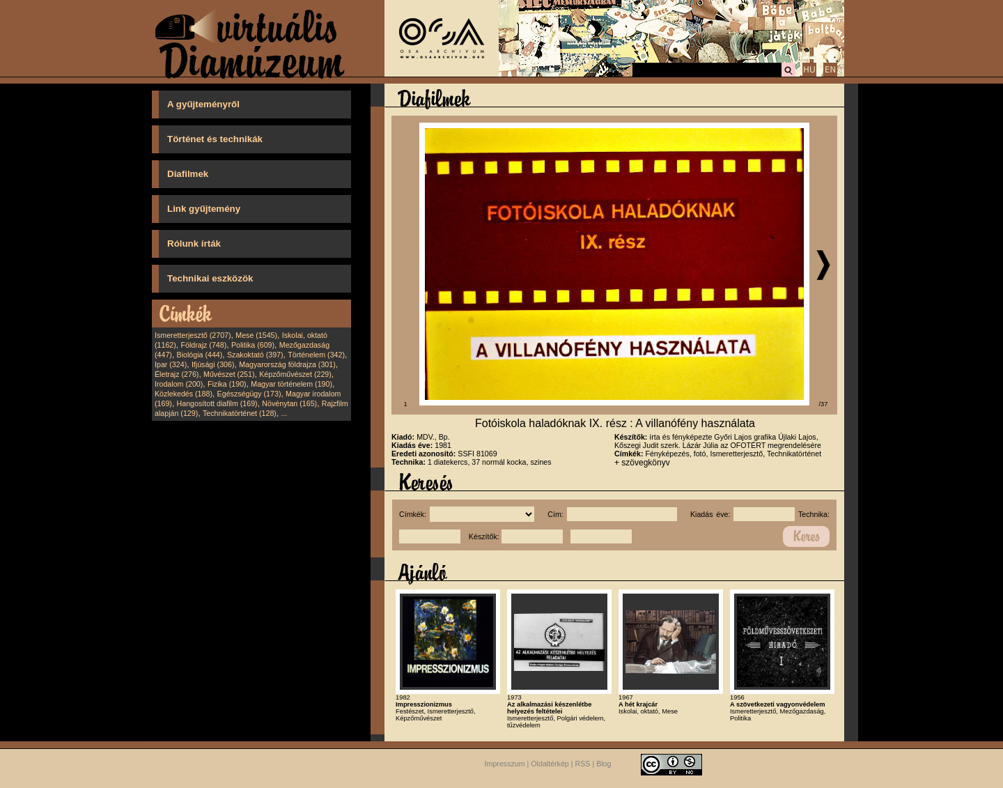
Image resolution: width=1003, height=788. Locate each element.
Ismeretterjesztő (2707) (193, 335)
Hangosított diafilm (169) (217, 403)
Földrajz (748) (203, 345)
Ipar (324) (171, 364)
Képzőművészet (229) (295, 374)
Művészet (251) (228, 374)
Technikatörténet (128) (240, 413)
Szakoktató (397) (255, 354)
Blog (603, 763)
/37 (823, 404)
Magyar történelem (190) (291, 384)
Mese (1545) (256, 335)
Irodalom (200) (179, 384)
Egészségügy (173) (249, 393)
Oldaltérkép (550, 763)
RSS (583, 763)
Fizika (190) (227, 384)
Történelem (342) (316, 354)
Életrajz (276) (177, 374)
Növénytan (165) (289, 403)
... (284, 413)
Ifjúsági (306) (213, 364)
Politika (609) (252, 345)
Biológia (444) (200, 354)
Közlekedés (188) (183, 393)
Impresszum (505, 763)
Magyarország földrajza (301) (287, 364)
